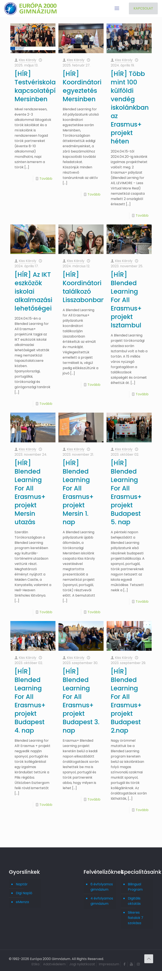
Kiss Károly (27, 60)
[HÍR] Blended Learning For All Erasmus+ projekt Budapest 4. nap (30, 701)
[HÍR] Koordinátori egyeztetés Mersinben (82, 86)
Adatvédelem (54, 964)
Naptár (22, 884)
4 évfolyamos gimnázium (101, 901)
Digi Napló (24, 893)
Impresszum (109, 964)
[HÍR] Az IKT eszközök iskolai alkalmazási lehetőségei (33, 291)
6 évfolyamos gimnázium (101, 887)
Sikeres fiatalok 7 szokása (135, 917)
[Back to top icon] (148, 958)
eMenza (22, 901)
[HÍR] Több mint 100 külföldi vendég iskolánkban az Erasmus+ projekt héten (130, 107)
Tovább (45, 178)
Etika (35, 964)
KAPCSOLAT (143, 8)
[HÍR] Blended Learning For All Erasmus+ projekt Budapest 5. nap (126, 493)
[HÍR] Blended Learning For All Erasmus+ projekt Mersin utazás (30, 493)
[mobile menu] (116, 8)
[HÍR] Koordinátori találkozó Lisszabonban (84, 287)
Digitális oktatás (134, 901)
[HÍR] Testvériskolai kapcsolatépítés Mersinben (40, 86)
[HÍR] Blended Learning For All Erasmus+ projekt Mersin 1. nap (78, 493)
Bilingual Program (135, 887)
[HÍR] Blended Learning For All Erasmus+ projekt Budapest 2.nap (126, 701)
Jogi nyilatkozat (82, 964)
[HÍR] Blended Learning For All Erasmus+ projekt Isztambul (126, 300)
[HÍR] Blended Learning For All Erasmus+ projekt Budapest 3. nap (81, 701)
